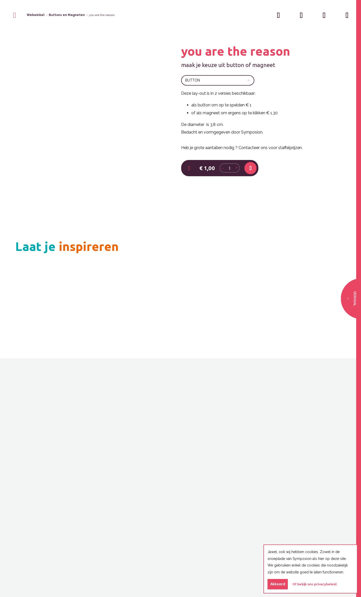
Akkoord (277, 584)
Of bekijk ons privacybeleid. (314, 584)
